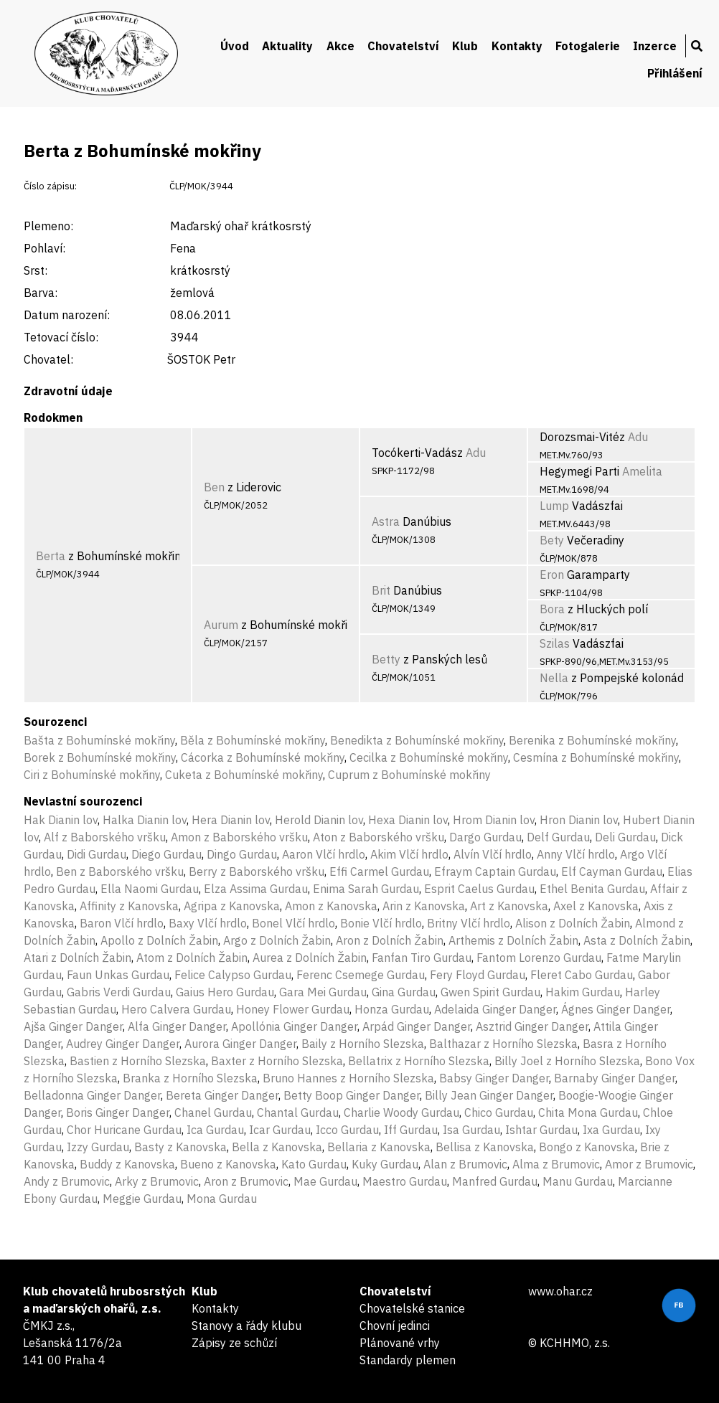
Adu (476, 452)
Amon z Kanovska (331, 906)
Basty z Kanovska (180, 1147)
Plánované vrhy (400, 1343)
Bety (552, 540)
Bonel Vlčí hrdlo (293, 923)
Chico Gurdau (498, 1112)
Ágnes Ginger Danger (615, 1009)
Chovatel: (48, 359)
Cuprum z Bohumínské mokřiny (409, 774)
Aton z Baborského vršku (378, 837)
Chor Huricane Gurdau (124, 1130)
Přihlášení (674, 73)
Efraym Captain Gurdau (495, 871)
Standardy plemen (408, 1360)
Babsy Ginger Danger (494, 1078)
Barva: (40, 292)
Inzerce (655, 46)
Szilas (555, 643)
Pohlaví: (44, 248)
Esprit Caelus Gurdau (479, 889)
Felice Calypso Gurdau (232, 975)
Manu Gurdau (577, 1181)
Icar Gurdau (280, 1130)
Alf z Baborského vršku (105, 837)
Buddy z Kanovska (127, 1164)
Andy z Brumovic (67, 1181)
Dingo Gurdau (242, 854)
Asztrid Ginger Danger (532, 1026)
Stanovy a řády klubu (246, 1325)
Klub (465, 46)
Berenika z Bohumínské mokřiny (592, 740)
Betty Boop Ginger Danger (351, 1095)
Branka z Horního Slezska (190, 1078)
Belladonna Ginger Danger (92, 1095)
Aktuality (287, 46)
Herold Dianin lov (319, 820)
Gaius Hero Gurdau (225, 992)
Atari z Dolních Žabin (77, 957)
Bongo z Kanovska (587, 1147)
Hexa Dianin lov (408, 820)
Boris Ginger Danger (117, 1112)
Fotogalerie (587, 46)
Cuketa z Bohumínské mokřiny (244, 774)
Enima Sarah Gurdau (366, 889)
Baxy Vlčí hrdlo (208, 923)
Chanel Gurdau (213, 1112)
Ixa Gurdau (611, 1130)
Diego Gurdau (166, 854)
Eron (552, 574)
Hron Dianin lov (579, 820)
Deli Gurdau (625, 837)
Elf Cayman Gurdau (611, 871)
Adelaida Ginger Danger (495, 1009)
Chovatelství (403, 46)
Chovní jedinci (395, 1325)
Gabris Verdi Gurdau (119, 992)
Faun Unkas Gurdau (118, 975)
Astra (386, 521)
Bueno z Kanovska (228, 1164)
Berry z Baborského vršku (256, 871)
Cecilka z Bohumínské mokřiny (428, 757)
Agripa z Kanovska (232, 906)
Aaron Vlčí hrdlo (323, 854)
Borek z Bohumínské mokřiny (100, 757)
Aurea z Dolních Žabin (310, 957)
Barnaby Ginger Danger (614, 1078)
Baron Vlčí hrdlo (122, 923)
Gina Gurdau (404, 992)
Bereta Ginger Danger (222, 1095)
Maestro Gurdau (404, 1181)
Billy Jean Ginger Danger (489, 1095)
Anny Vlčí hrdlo (576, 854)
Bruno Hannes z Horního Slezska (348, 1078)
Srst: (35, 270)
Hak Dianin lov (61, 820)
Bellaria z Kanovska (379, 1147)
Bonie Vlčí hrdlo (381, 923)
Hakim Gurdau (582, 992)
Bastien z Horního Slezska (138, 1061)
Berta (50, 556)
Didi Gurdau (96, 854)
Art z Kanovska (509, 906)
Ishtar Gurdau (541, 1130)
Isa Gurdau (471, 1130)
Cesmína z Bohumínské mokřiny (596, 757)
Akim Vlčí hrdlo (409, 854)
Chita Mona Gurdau (588, 1112)
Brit (381, 590)
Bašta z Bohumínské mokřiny (99, 740)
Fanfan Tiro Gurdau (421, 957)
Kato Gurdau (314, 1164)
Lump (554, 506)
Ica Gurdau (215, 1130)
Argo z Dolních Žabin (277, 940)
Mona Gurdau (222, 1198)
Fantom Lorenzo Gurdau (538, 957)
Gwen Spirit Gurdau (490, 992)
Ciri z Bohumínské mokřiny (92, 774)
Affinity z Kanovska (129, 906)
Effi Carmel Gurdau (379, 871)
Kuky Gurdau (385, 1164)
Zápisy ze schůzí (234, 1343)
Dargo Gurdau (485, 837)
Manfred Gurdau (494, 1181)
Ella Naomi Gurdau (149, 889)
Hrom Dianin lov (494, 820)
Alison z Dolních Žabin (572, 923)
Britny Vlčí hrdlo (468, 923)
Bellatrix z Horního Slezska (418, 1061)
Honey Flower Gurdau (292, 1009)
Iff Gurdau (411, 1130)
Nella (554, 678)
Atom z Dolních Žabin (192, 957)
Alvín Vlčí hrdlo (493, 854)
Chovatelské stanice (412, 1308)
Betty (386, 659)
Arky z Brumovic (157, 1181)
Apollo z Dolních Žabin (159, 940)
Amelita (642, 471)
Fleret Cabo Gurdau (581, 975)
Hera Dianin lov (231, 820)
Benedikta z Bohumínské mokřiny (417, 740)
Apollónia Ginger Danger (294, 1026)
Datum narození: (67, 315)
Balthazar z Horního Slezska (503, 1043)
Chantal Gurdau (298, 1112)
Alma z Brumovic (556, 1164)
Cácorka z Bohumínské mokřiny (262, 757)
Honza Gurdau (391, 1009)
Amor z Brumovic (649, 1164)
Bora (552, 609)
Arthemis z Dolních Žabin (513, 940)
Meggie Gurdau (142, 1198)
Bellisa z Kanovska (485, 1147)
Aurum (221, 625)
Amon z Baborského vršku (239, 837)
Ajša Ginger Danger (73, 1026)
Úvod (234, 46)
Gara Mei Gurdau (323, 992)
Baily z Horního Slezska (362, 1043)
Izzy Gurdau (98, 1147)
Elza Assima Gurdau (256, 889)
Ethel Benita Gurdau (592, 889)
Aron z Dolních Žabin (389, 940)
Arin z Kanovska (423, 906)
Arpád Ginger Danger (416, 1026)
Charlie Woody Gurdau (401, 1112)
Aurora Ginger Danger (240, 1043)
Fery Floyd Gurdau (477, 975)
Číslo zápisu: (50, 186)
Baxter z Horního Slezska (277, 1061)
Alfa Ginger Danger (177, 1026)
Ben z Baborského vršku (120, 871)
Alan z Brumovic (465, 1164)
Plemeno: (48, 226)
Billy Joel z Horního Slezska (567, 1061)
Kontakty (517, 46)
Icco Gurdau (347, 1130)
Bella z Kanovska (277, 1147)
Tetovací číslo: (61, 337)
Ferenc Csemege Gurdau (360, 975)
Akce (340, 46)
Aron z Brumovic (246, 1181)
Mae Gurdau (325, 1181)
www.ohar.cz (560, 1291)
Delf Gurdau (558, 837)
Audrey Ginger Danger (122, 1043)
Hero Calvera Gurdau (176, 1009)
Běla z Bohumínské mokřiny (252, 740)
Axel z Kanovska (596, 906)
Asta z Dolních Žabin (636, 940)
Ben (214, 487)
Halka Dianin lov (145, 820)
